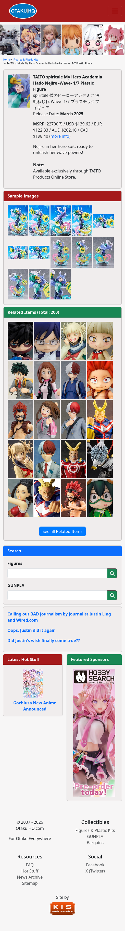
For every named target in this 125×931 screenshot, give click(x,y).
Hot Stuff (29, 871)
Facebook (95, 865)
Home (6, 59)
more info (60, 136)
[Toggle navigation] (115, 11)
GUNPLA (15, 585)
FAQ (30, 865)
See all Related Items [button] (62, 531)
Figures (14, 563)
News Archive (30, 877)
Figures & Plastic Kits (26, 59)
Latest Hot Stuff (23, 659)
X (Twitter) (95, 871)
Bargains (95, 842)
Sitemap (30, 883)
